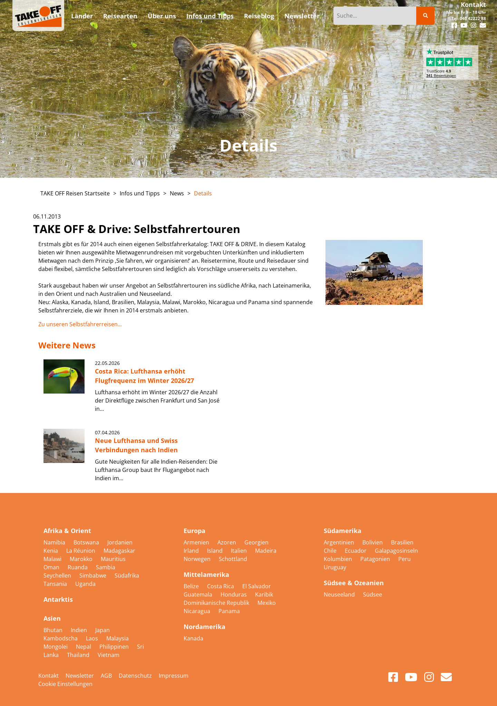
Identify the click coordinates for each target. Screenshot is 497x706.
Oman (52, 567)
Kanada (193, 638)
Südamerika (342, 530)
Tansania (55, 584)
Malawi (53, 559)
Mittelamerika (206, 574)
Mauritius (113, 559)
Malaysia (117, 638)
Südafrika (127, 575)
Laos (92, 638)
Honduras (234, 594)
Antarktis (58, 599)
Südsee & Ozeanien (354, 583)
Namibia (55, 542)
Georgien (256, 542)
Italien (239, 550)
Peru (404, 559)
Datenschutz (135, 675)
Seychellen (57, 575)
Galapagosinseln (396, 550)
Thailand (79, 655)
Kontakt (473, 4)
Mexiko (266, 603)
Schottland (233, 559)
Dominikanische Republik (217, 603)
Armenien (197, 542)
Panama (229, 611)
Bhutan (53, 630)
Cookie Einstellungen (65, 684)
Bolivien (373, 542)
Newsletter (80, 675)
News (177, 193)
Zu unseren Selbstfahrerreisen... (80, 324)
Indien (79, 630)
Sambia (105, 567)
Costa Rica (221, 586)
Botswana (87, 542)
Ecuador (356, 550)
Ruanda (78, 567)
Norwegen (198, 559)
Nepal (84, 646)
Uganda (85, 584)
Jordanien (120, 542)
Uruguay (335, 567)
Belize (192, 586)
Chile (331, 550)
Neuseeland (340, 594)
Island (215, 550)
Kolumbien (338, 559)
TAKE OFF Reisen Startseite (75, 193)
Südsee (372, 594)
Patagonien (375, 559)
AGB (106, 675)
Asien (52, 618)
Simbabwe (93, 575)
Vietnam (108, 655)
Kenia (51, 550)
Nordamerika (204, 626)
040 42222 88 (473, 18)
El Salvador (256, 586)
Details (203, 193)
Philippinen (114, 646)
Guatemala (199, 594)
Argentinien (339, 542)
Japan (102, 630)
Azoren (227, 542)
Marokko (82, 559)
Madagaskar (119, 550)
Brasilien (402, 542)
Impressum (173, 675)
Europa (194, 530)
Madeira (265, 550)
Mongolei (56, 646)
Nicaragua (198, 611)
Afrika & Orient (67, 530)
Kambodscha (61, 638)
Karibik (264, 594)
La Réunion (81, 550)
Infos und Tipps (140, 193)
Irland (192, 550)
